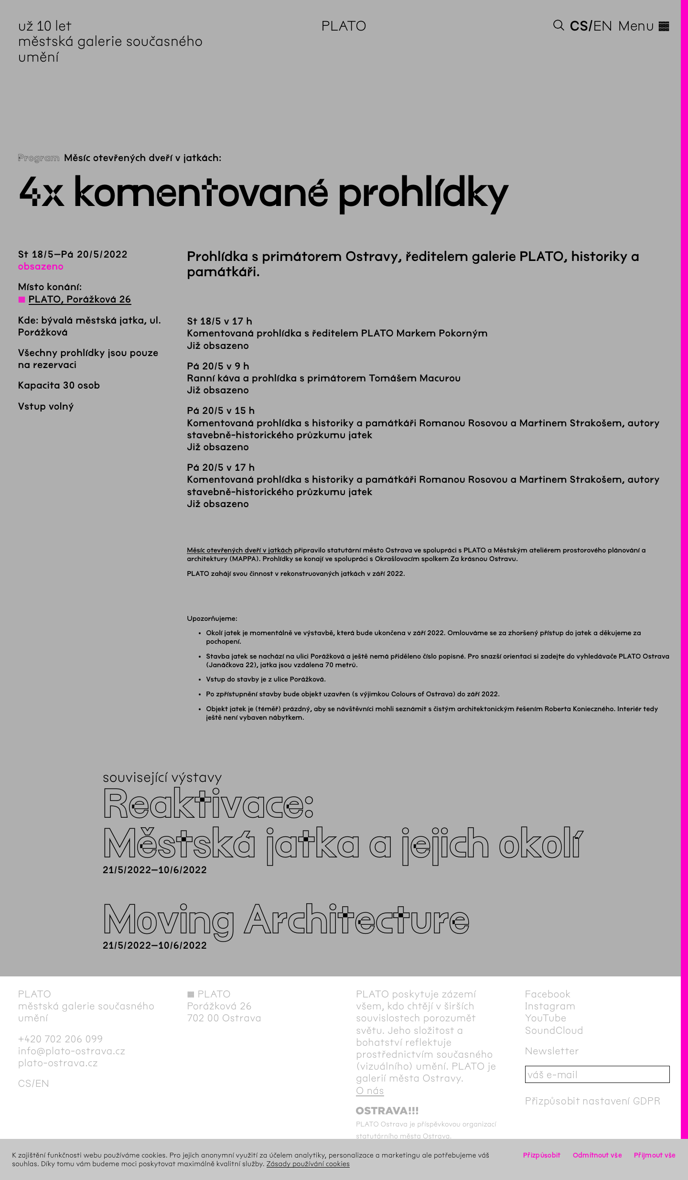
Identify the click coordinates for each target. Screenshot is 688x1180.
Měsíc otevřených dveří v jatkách (239, 550)
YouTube (546, 1018)
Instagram (550, 1006)
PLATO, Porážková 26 (80, 300)
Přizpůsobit (541, 1155)
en (603, 25)
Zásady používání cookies (308, 1164)
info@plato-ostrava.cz (72, 1051)
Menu (644, 25)
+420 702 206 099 (60, 1039)
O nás (370, 1090)
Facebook (548, 994)
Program (39, 158)
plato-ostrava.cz (58, 1063)
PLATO (344, 25)
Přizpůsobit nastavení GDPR (593, 1100)
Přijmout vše (655, 1155)
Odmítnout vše (597, 1155)
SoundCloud (554, 1030)
